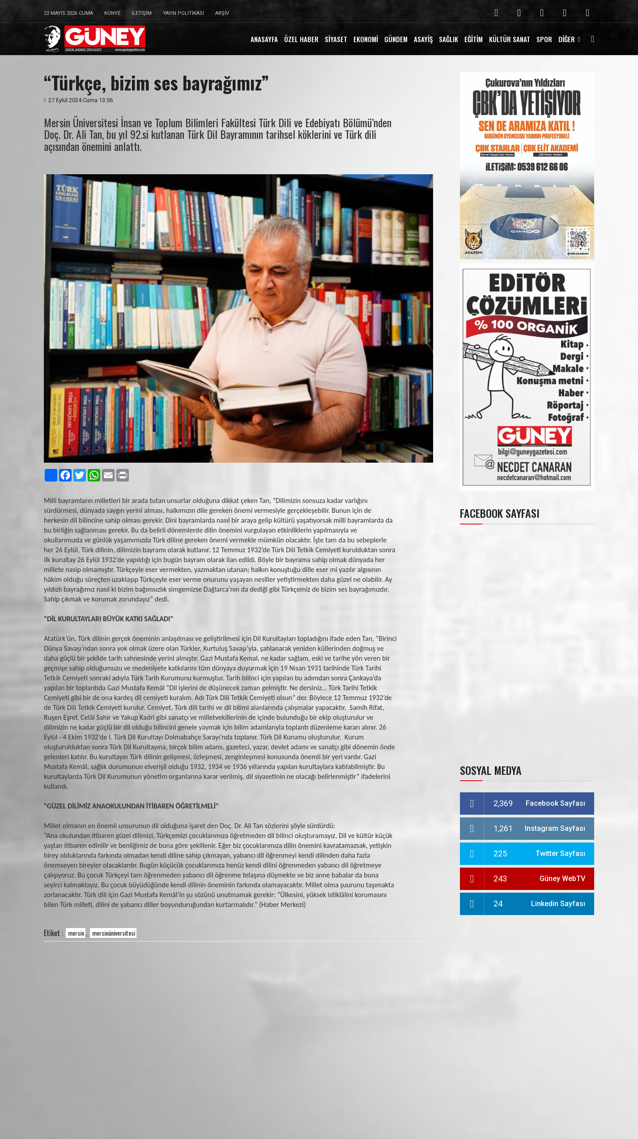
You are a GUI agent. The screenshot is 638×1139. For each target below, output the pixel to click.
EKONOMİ (365, 39)
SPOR (544, 39)
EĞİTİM (473, 39)
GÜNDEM (396, 39)
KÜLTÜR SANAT (509, 39)
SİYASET (336, 39)
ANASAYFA (264, 39)
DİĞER (566, 39)
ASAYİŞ (423, 39)
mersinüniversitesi (113, 932)
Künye (112, 13)
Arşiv (222, 13)
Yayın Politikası (183, 13)
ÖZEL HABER (301, 39)
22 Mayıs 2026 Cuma (68, 13)
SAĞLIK (448, 39)
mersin (76, 932)
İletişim (142, 13)
